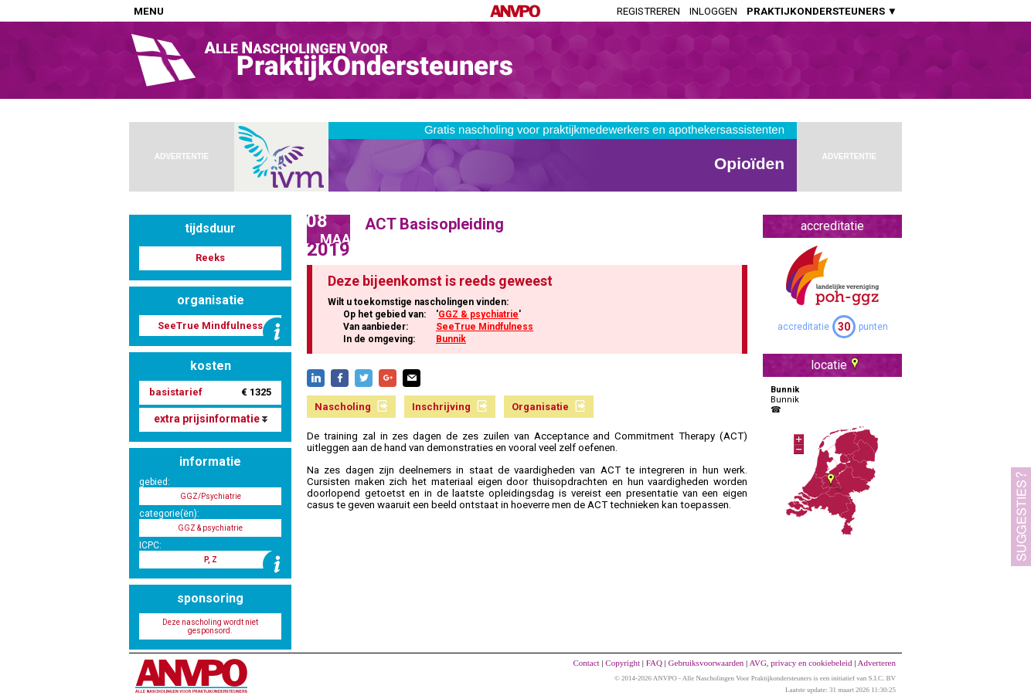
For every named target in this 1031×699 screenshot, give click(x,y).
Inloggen (713, 11)
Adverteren (877, 662)
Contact (586, 662)
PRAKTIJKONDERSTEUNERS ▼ (822, 11)
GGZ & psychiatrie (478, 314)
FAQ (654, 662)
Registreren (648, 11)
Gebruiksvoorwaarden (706, 662)
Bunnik (451, 339)
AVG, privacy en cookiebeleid (800, 662)
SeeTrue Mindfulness (484, 326)
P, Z (210, 559)
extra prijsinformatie (210, 418)
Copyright (622, 662)
